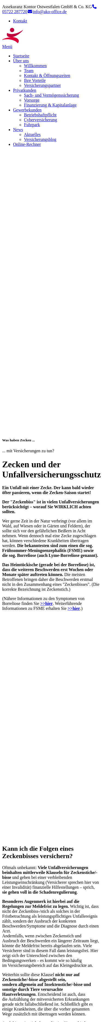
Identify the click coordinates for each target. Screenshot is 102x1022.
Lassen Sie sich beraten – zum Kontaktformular (45, 861)
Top (5, 1017)
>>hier (46, 327)
